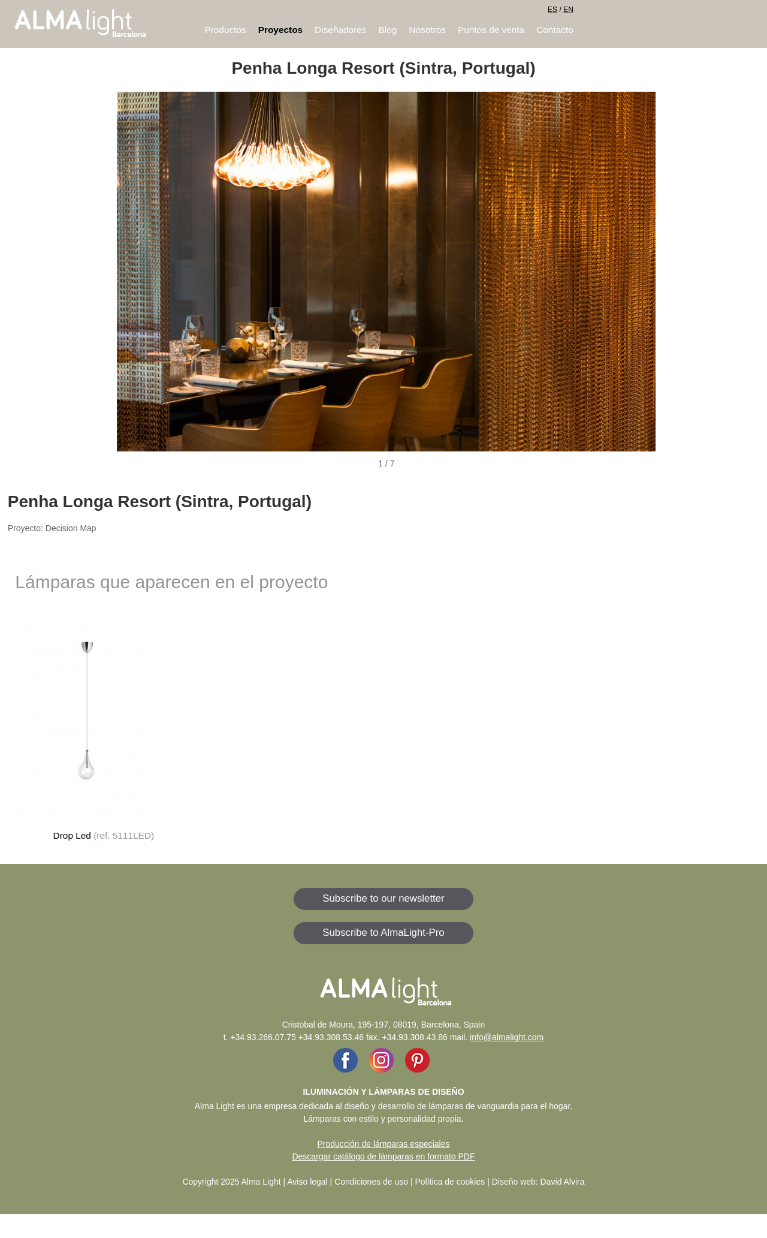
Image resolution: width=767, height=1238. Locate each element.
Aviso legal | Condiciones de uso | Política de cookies (386, 1181)
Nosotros (427, 30)
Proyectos (280, 30)
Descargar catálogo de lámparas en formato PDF (383, 1156)
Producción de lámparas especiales (383, 1144)
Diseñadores (340, 30)
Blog (388, 30)
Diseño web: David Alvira (538, 1181)
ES (552, 9)
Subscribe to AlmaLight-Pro (383, 932)
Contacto (554, 30)
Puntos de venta (491, 30)
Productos (225, 30)
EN (568, 9)
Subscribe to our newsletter (383, 898)
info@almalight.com (506, 1037)
